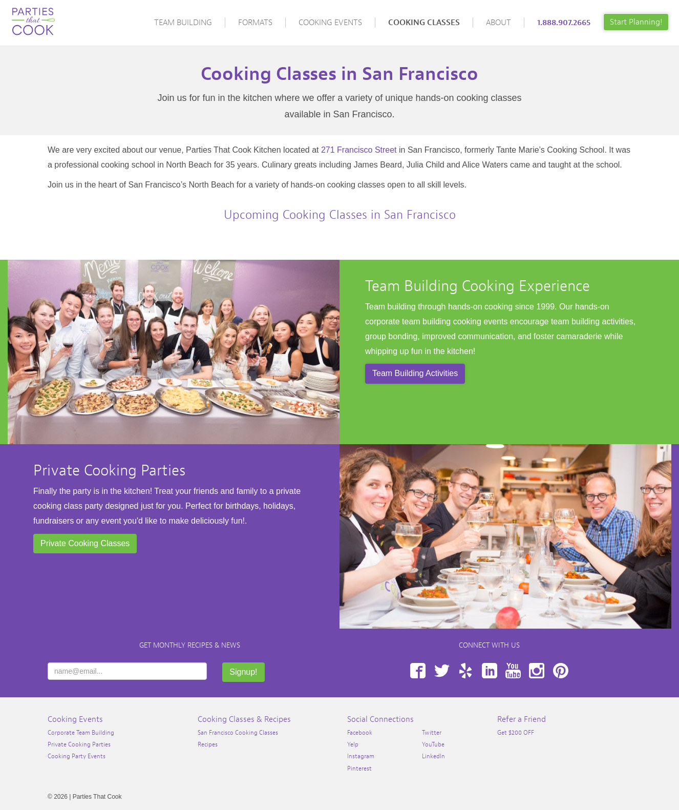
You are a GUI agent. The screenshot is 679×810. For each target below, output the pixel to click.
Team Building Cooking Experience (477, 286)
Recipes (208, 744)
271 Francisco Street (359, 150)
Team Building (183, 22)
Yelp (465, 670)
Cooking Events (330, 22)
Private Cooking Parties (109, 470)
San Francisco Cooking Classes (238, 733)
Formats (255, 22)
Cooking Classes (424, 22)
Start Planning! (636, 22)
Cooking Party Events (76, 756)
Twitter (442, 670)
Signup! (243, 672)
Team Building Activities (415, 373)
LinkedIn (489, 670)
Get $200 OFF (515, 733)
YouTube (513, 670)
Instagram (536, 670)
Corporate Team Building (81, 733)
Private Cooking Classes (85, 543)
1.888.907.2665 (563, 22)
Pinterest (561, 670)
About (498, 22)
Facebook (418, 670)
